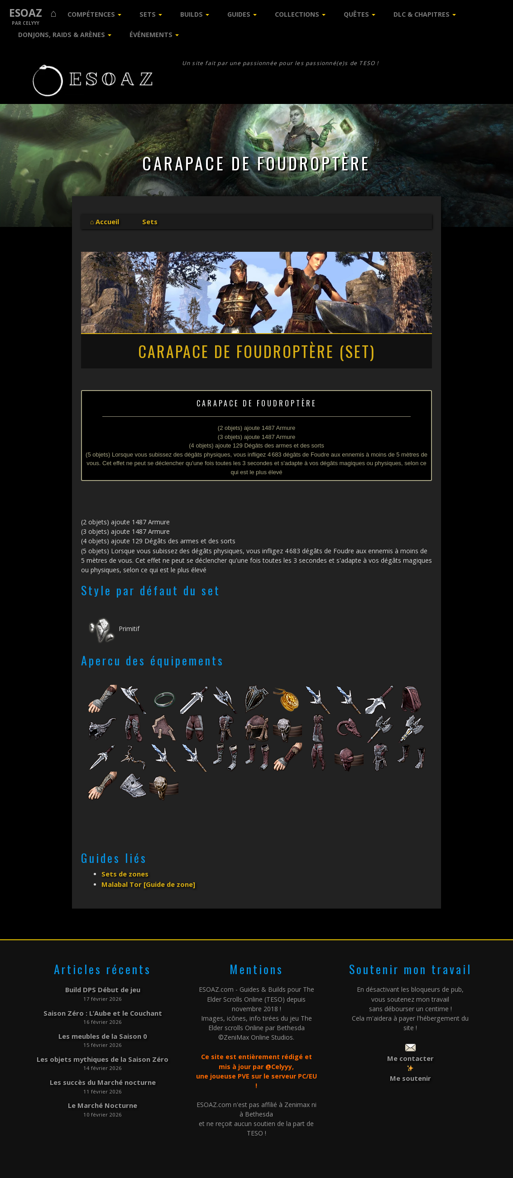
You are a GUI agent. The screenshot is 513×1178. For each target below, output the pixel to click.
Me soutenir (410, 1074)
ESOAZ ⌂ (33, 13)
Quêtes (356, 14)
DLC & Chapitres (421, 14)
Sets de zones (124, 873)
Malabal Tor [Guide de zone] (147, 882)
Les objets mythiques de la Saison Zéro (102, 1054)
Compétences (91, 14)
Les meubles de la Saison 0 (103, 1031)
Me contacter (410, 1055)
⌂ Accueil (104, 221)
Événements (151, 34)
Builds (191, 14)
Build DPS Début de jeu (102, 987)
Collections (297, 14)
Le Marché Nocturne (102, 1099)
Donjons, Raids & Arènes (61, 34)
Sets (147, 14)
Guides (238, 14)
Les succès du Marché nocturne (102, 1076)
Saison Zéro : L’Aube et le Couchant (102, 1009)
